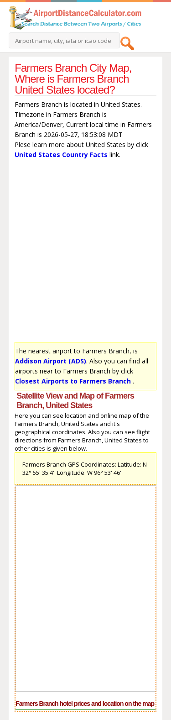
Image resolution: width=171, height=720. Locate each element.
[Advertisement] (85, 252)
